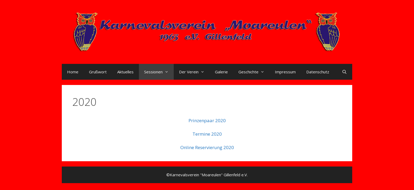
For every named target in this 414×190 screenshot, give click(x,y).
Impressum (285, 71)
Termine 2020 (207, 134)
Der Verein (194, 72)
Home (72, 71)
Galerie (221, 71)
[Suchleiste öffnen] (344, 72)
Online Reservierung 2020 (207, 147)
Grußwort (98, 71)
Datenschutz (317, 71)
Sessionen (159, 72)
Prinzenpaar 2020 (207, 120)
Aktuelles (125, 71)
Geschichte (254, 72)
